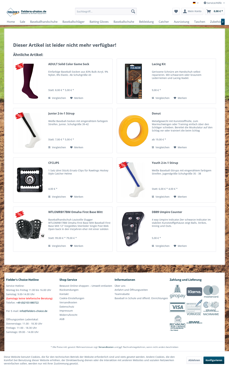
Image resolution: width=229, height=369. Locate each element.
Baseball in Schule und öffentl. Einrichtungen (141, 298)
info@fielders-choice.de (33, 311)
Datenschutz (66, 306)
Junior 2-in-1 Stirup (61, 113)
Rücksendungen (69, 289)
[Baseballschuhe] (124, 21)
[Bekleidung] (146, 21)
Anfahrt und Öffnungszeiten (131, 289)
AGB (61, 319)
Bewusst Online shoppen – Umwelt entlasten (85, 285)
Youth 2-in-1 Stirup (165, 163)
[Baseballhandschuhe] (44, 21)
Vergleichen (57, 98)
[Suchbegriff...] (106, 11)
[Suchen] (133, 11)
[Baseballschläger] (73, 21)
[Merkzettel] (176, 11)
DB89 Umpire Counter (167, 212)
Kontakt (64, 294)
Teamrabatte (122, 294)
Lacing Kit (159, 64)
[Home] (10, 21)
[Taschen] (200, 21)
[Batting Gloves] (99, 21)
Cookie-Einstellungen (71, 298)
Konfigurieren (214, 360)
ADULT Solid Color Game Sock (68, 64)
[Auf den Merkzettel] (76, 98)
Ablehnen (194, 360)
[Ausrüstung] (181, 21)
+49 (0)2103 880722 (27, 302)
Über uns (120, 285)
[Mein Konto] (192, 11)
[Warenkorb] (215, 11)
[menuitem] (106, 11)
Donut (156, 113)
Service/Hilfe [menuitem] (213, 3)
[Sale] (22, 21)
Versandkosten (68, 302)
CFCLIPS (53, 163)
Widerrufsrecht (68, 314)
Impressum (66, 310)
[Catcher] (163, 21)
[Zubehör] (216, 21)
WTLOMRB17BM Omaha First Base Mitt (75, 212)
